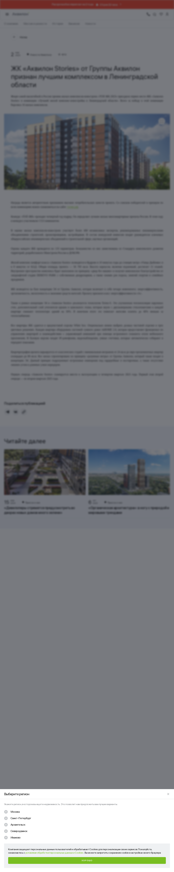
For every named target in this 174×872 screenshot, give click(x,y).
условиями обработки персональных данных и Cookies (54, 852)
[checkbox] (12, 812)
